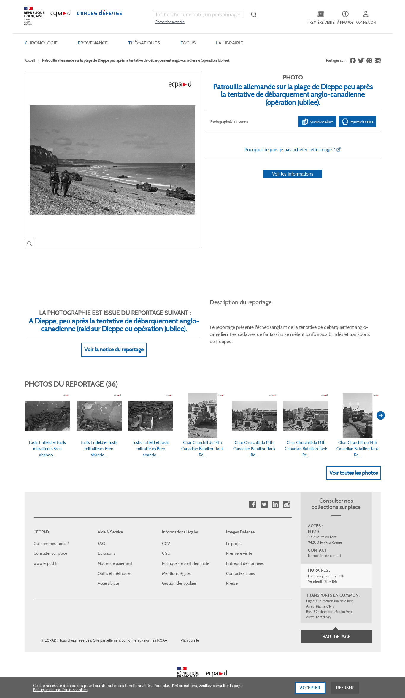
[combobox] (198, 14)
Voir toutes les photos (353, 466)
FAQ (101, 536)
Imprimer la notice (357, 121)
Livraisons (106, 546)
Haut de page (336, 629)
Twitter (264, 497)
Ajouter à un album (317, 121)
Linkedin (275, 497)
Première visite (239, 546)
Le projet (234, 536)
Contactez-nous (240, 566)
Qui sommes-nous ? (51, 536)
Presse (232, 576)
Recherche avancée (170, 22)
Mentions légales (176, 566)
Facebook (252, 497)
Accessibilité (108, 576)
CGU (166, 546)
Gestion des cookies (179, 576)
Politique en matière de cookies (60, 691)
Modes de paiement (115, 556)
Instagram (286, 497)
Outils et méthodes (114, 566)
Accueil (30, 60)
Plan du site (189, 633)
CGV (166, 536)
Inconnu (242, 121)
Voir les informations (292, 176)
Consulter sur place (50, 546)
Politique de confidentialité (185, 556)
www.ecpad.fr (46, 556)
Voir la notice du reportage (114, 342)
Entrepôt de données (245, 556)
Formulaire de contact (324, 548)
